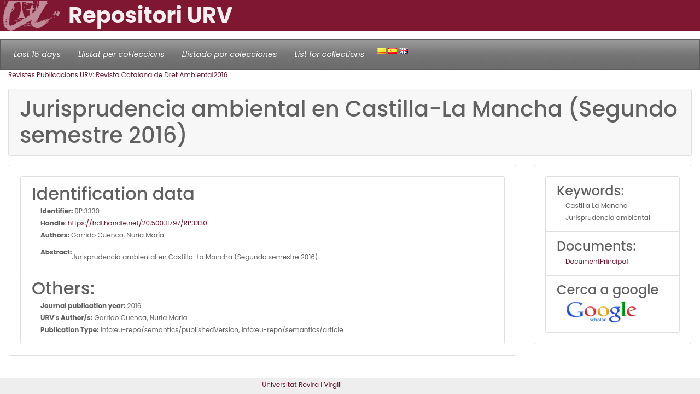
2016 (220, 74)
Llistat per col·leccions (121, 54)
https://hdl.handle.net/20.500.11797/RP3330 (137, 223)
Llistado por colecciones (229, 54)
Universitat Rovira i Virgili (302, 384)
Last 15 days (37, 54)
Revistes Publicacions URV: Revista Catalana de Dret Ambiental (110, 74)
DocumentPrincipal (596, 261)
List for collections (329, 54)
